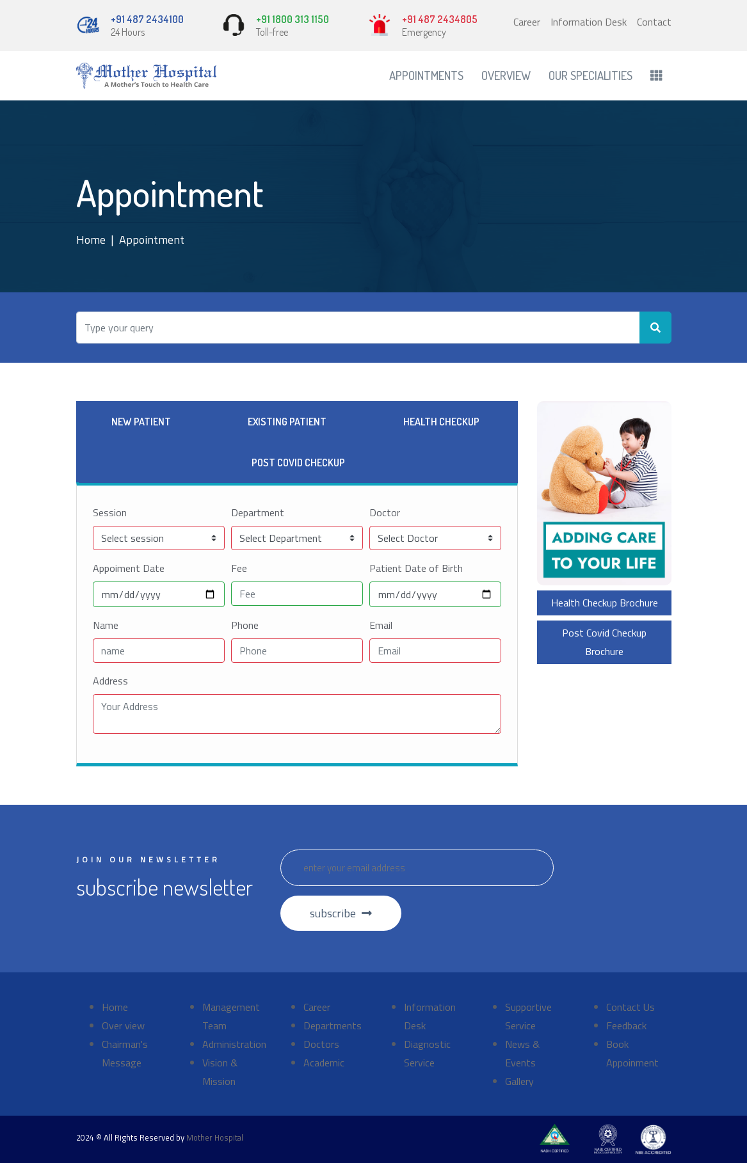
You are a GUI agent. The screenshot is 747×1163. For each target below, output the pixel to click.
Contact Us (630, 1007)
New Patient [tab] (141, 421)
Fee (239, 568)
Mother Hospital (214, 1137)
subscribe (341, 913)
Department (257, 512)
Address (110, 680)
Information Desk (588, 21)
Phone (245, 625)
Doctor (384, 512)
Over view (123, 1025)
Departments (332, 1025)
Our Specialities (590, 75)
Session (110, 512)
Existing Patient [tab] (287, 421)
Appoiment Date (129, 568)
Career (526, 21)
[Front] (146, 75)
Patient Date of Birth (416, 568)
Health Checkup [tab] (441, 421)
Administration (234, 1044)
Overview (506, 75)
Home (91, 239)
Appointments (426, 75)
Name (105, 625)
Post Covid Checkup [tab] (298, 462)
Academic (323, 1062)
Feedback (626, 1025)
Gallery (519, 1081)
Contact (654, 21)
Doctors (321, 1044)
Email (380, 625)
